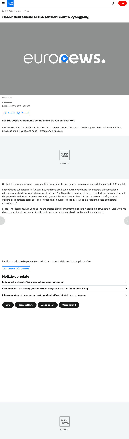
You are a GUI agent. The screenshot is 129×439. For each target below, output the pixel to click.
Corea (26, 11)
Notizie (10, 11)
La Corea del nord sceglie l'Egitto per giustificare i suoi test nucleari (33, 282)
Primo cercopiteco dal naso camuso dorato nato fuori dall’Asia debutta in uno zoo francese (44, 295)
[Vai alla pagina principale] (10, 3)
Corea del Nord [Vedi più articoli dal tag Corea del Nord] (25, 304)
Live (122, 3)
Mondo (18, 11)
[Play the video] (64, 58)
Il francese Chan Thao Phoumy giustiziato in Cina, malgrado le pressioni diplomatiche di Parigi (45, 288)
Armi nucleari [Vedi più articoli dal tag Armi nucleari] (47, 304)
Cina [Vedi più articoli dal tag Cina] (8, 304)
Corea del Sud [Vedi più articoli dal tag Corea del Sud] (69, 304)
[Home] (3, 11)
